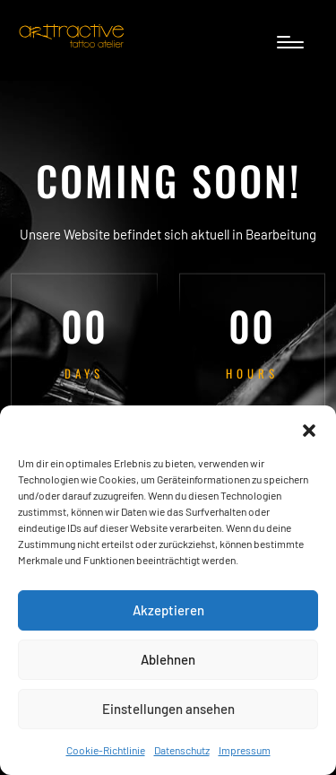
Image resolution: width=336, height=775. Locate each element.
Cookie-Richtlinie (105, 750)
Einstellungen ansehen (168, 709)
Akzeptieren (168, 610)
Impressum (245, 750)
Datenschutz (182, 750)
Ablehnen (168, 659)
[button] (309, 428)
